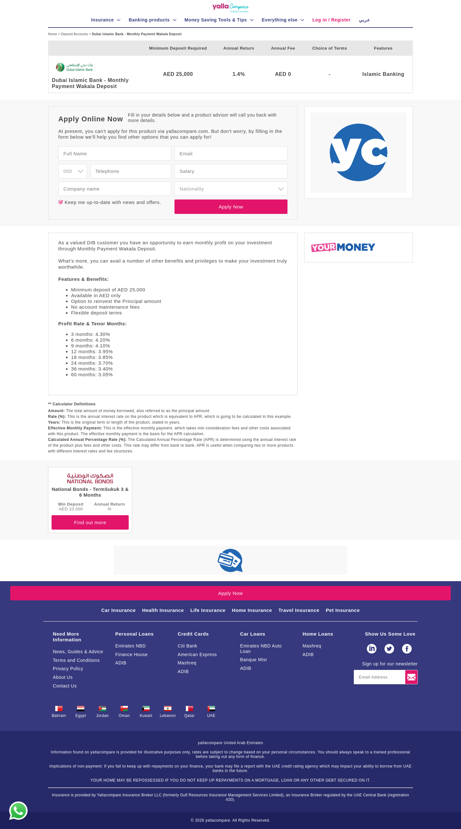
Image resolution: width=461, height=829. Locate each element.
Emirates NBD (130, 645)
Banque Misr (253, 659)
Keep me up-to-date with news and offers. (112, 202)
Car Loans (252, 634)
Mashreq (187, 662)
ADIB (120, 662)
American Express (197, 654)
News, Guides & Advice (78, 651)
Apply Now (231, 206)
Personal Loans (134, 634)
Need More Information (67, 636)
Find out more (90, 522)
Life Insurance (207, 610)
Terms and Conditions (76, 660)
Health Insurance (163, 610)
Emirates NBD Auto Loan (261, 648)
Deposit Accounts (75, 34)
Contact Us (65, 685)
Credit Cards (193, 634)
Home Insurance (252, 610)
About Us (63, 677)
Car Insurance (118, 610)
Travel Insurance (299, 610)
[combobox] (72, 171)
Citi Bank (187, 645)
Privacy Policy (68, 668)
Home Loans (318, 634)
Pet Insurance (343, 610)
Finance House (131, 654)
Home (53, 34)
